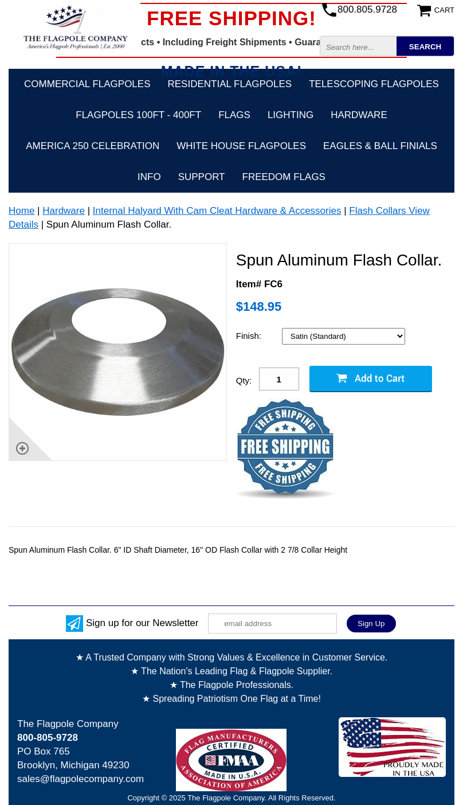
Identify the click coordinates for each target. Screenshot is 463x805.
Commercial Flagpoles (87, 84)
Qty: (244, 380)
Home (21, 210)
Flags (234, 115)
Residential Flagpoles (230, 84)
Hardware (359, 115)
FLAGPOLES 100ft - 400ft (138, 115)
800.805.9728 (367, 9)
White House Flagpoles (241, 145)
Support (201, 176)
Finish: (250, 336)
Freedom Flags (283, 176)
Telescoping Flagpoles (374, 84)
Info (149, 176)
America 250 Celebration (92, 145)
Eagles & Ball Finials (380, 145)
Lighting (290, 115)
